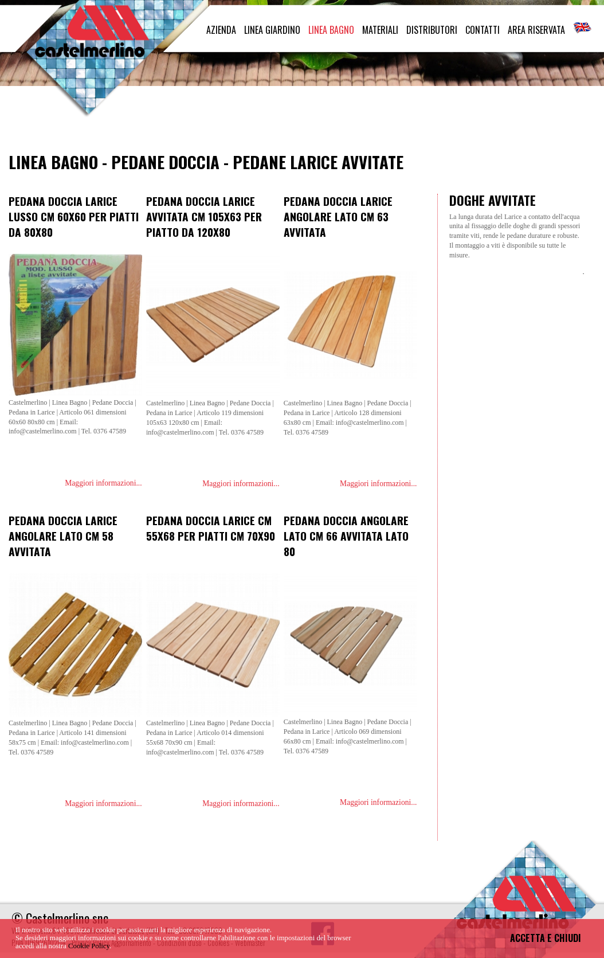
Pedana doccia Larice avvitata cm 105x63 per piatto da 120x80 (204, 216)
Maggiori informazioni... (103, 483)
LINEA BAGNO (331, 30)
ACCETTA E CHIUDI (545, 938)
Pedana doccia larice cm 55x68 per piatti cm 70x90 (210, 528)
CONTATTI (482, 30)
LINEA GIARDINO (272, 30)
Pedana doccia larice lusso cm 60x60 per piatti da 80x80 (74, 216)
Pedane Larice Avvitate (318, 162)
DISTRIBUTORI (431, 30)
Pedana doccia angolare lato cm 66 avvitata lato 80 (346, 536)
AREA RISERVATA (536, 30)
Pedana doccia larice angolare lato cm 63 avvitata (338, 216)
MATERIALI (380, 30)
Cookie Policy (88, 946)
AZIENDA (221, 30)
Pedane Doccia (165, 162)
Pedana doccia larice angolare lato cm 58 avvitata (63, 536)
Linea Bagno (53, 162)
